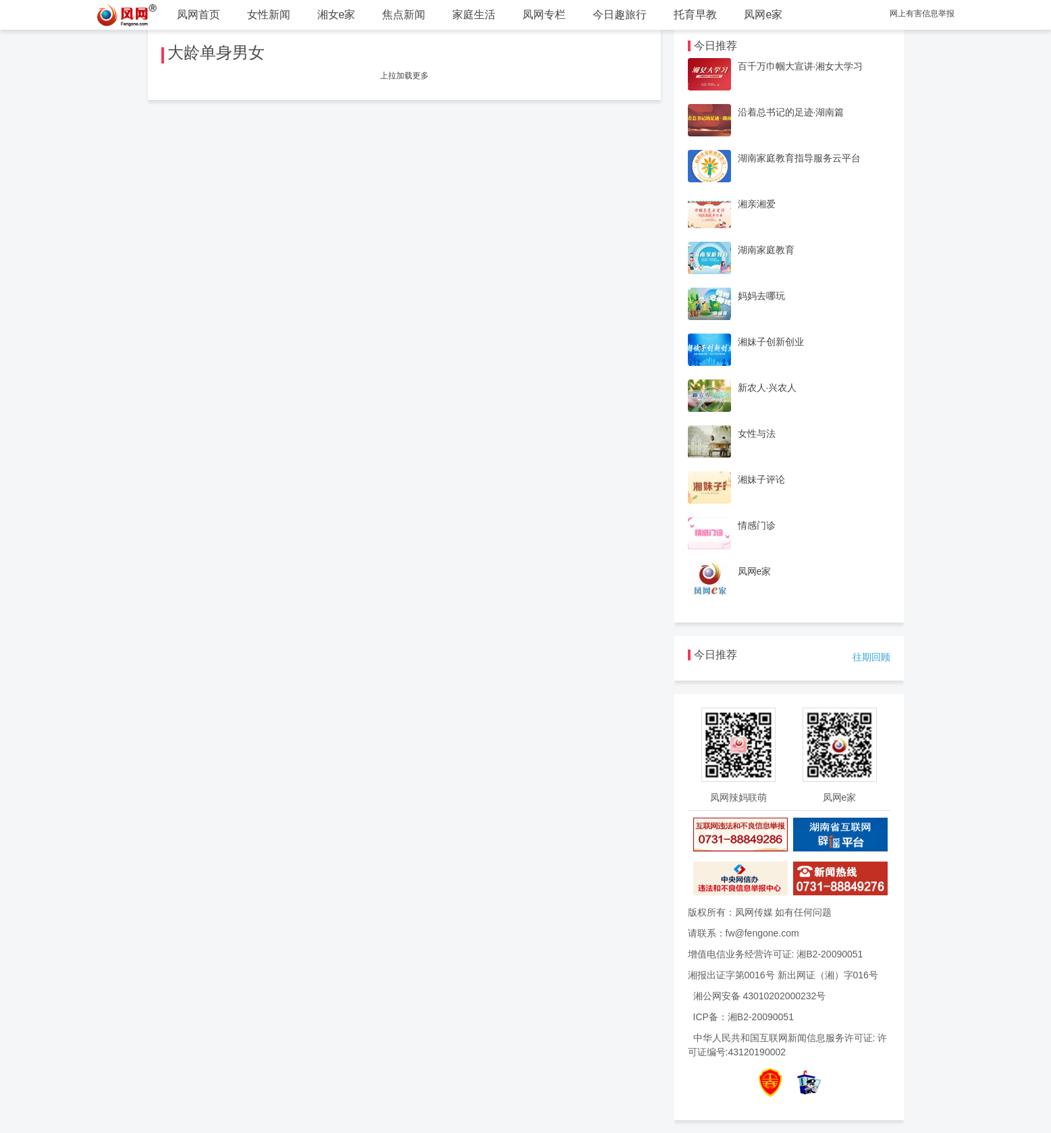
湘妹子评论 (761, 479)
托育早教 (695, 14)
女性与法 (757, 433)
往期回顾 (871, 657)
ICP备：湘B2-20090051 (743, 1016)
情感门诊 (757, 525)
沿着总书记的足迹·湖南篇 (791, 112)
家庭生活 (473, 14)
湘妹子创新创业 (771, 341)
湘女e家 (336, 14)
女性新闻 (268, 14)
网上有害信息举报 (922, 13)
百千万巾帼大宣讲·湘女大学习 (800, 66)
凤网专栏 (544, 14)
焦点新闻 (403, 14)
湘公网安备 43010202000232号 (759, 996)
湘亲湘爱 (757, 204)
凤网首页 (198, 14)
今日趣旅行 (620, 14)
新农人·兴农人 (767, 387)
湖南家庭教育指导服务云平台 (799, 158)
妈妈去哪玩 (761, 295)
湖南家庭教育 (766, 249)
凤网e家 (763, 14)
